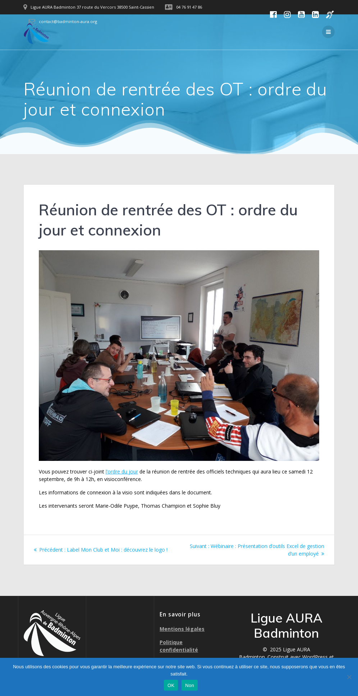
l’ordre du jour (122, 471)
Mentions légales (182, 628)
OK (170, 685)
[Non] (349, 677)
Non (189, 685)
